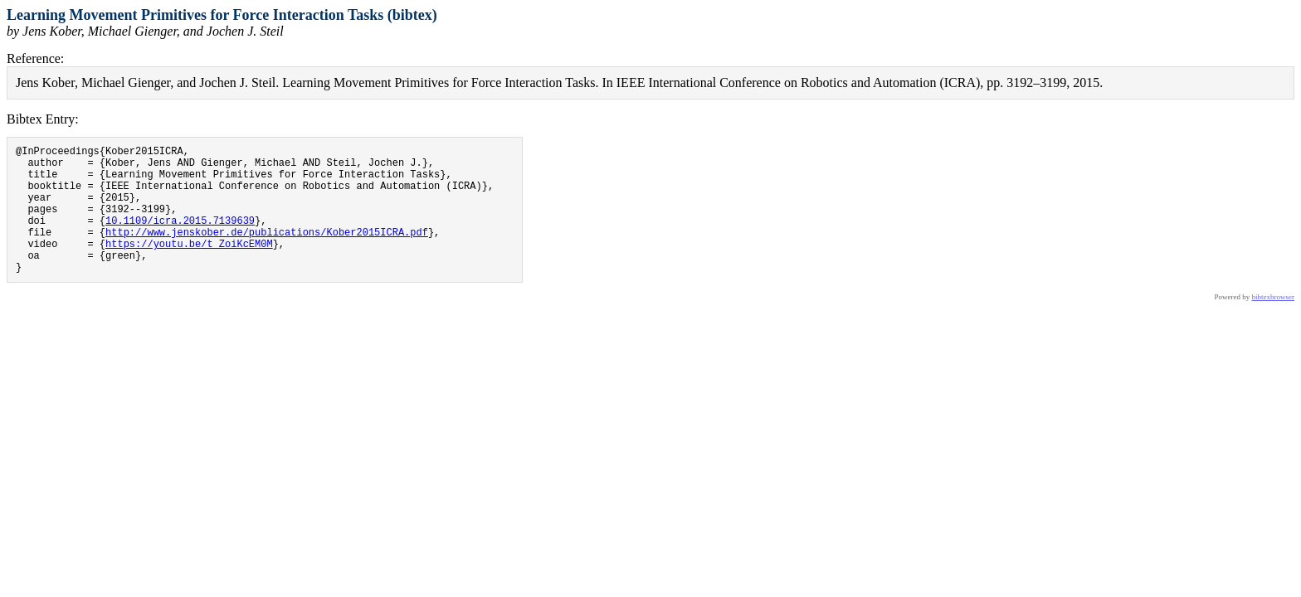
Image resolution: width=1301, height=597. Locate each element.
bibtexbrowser (1273, 324)
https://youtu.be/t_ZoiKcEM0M (189, 266)
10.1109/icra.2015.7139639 (180, 238)
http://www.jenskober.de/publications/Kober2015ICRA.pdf (266, 252)
